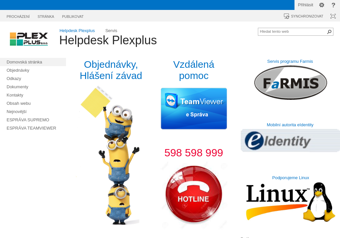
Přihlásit (305, 4)
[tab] (18, 15)
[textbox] (111, 147)
